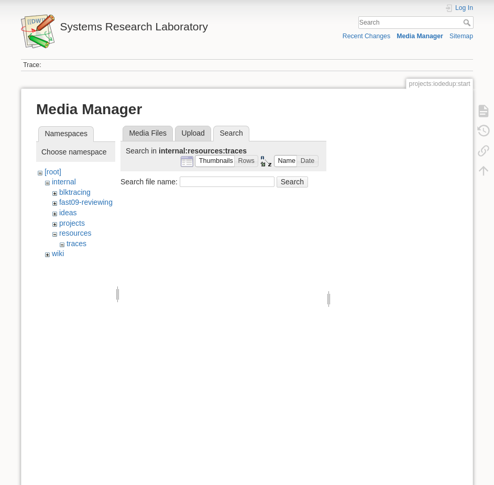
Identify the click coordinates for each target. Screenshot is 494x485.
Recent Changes (366, 36)
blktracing (75, 192)
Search (468, 22)
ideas (67, 212)
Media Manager (420, 36)
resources (75, 233)
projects (72, 223)
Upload (193, 133)
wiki (58, 253)
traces (76, 243)
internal (64, 182)
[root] (53, 172)
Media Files (148, 133)
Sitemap (461, 36)
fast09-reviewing (86, 202)
